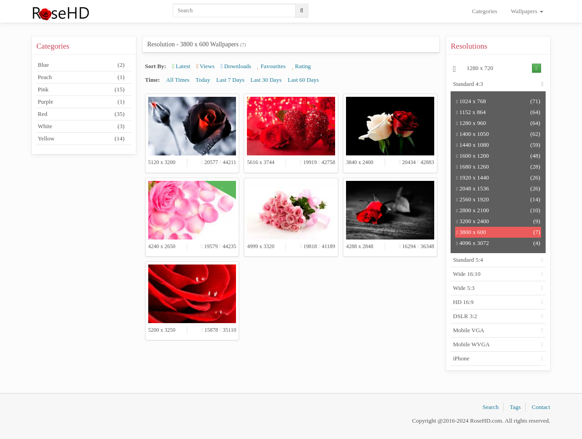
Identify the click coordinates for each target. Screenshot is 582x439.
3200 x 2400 (498, 221)
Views (205, 66)
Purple (81, 101)
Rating (301, 66)
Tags (515, 407)
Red (81, 114)
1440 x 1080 (498, 145)
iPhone (461, 358)
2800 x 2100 (498, 210)
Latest (181, 66)
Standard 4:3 (468, 83)
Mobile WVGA (471, 344)
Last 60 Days (303, 79)
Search (490, 407)
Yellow (81, 138)
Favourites (271, 66)
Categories (484, 11)
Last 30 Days (266, 79)
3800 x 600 (498, 232)
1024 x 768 (498, 101)
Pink (81, 89)
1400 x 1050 (498, 134)
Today (203, 79)
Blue (81, 65)
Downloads (236, 66)
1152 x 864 (498, 112)
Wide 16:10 (467, 273)
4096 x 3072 (498, 243)
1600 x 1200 (498, 155)
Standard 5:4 (468, 259)
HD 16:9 (463, 302)
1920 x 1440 (498, 177)
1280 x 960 (498, 123)
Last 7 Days (230, 79)
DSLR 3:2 (465, 316)
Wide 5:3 (464, 287)
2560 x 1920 (498, 199)
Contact (541, 407)
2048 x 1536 (498, 188)
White (81, 126)
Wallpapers (527, 11)
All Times (178, 79)
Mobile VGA (468, 330)
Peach (81, 77)
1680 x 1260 (498, 166)
